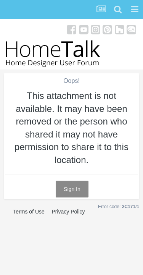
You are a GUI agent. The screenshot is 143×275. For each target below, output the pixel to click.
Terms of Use (28, 212)
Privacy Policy (68, 212)
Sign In (72, 189)
